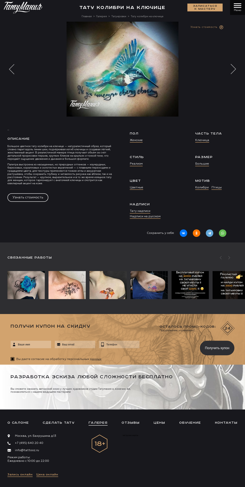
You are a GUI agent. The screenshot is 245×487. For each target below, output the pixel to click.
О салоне (18, 423)
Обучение (190, 423)
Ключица (202, 140)
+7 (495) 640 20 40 (29, 443)
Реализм (136, 163)
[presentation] (167, 347)
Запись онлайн (20, 474)
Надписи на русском (145, 216)
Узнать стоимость (27, 197)
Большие (202, 163)
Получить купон (217, 348)
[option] (122, 132)
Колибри (202, 187)
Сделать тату (59, 423)
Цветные (136, 187)
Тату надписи (140, 211)
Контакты (226, 423)
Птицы (216, 187)
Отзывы (131, 423)
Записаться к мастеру (205, 7)
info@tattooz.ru (27, 450)
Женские (136, 140)
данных (95, 359)
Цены (159, 423)
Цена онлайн (47, 474)
